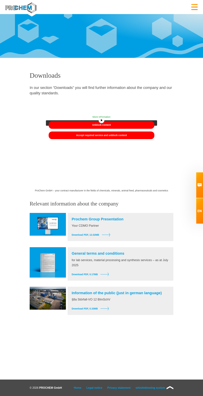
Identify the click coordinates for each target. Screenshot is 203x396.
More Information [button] (101, 117)
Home (77, 387)
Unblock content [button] (101, 125)
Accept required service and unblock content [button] (101, 135)
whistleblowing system (150, 387)
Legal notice (94, 387)
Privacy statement (118, 387)
